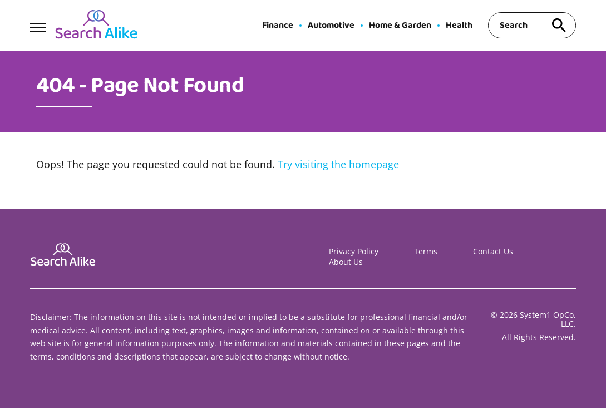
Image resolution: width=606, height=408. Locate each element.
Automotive (331, 25)
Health (459, 25)
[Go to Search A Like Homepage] (96, 25)
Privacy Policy (353, 251)
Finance (277, 25)
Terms (425, 251)
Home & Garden (400, 25)
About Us (346, 262)
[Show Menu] (37, 24)
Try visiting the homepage (338, 164)
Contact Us (493, 251)
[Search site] (559, 25)
